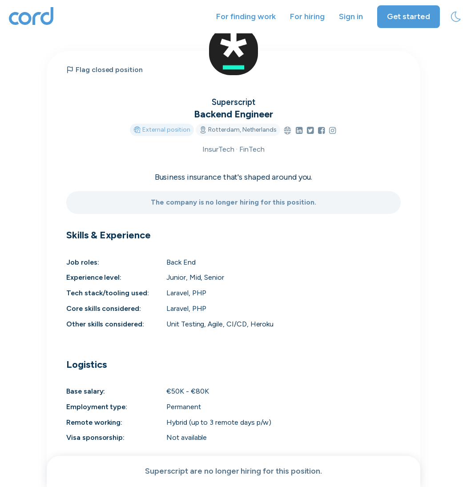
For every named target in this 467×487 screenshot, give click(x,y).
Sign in (351, 16)
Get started (408, 16)
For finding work (246, 16)
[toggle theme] (456, 17)
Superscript (233, 102)
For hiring (307, 16)
